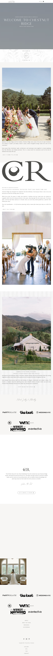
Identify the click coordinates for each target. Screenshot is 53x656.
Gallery (26, 646)
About (26, 620)
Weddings (26, 625)
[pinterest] (29, 639)
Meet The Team (26, 622)
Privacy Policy (27, 642)
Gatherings (26, 627)
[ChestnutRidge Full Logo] (26, 630)
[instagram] (26, 639)
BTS (26, 649)
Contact (26, 653)
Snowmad (32, 642)
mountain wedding (16, 381)
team (9, 193)
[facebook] (23, 639)
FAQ (27, 651)
